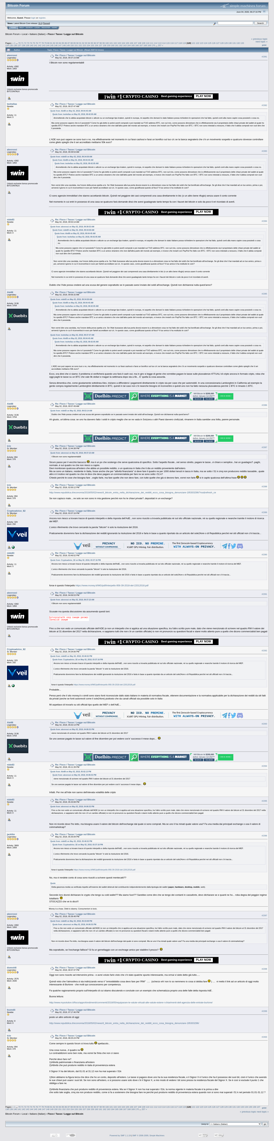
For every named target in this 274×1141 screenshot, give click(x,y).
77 (40, 43)
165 (133, 45)
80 (48, 43)
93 (86, 43)
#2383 (264, 151)
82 (54, 43)
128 (222, 43)
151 (76, 45)
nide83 (10, 219)
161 (117, 45)
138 (23, 45)
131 (234, 43)
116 (172, 43)
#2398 (264, 969)
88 (71, 43)
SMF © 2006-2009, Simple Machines (148, 1135)
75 (34, 43)
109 (143, 43)
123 (201, 43)
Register (46, 28)
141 (35, 45)
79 (45, 43)
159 (108, 45)
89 (74, 43)
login (33, 18)
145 (52, 45)
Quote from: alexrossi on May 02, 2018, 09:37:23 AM (72, 453)
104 (123, 43)
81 (51, 43)
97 (98, 43)
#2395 (264, 801)
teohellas (12, 104)
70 (19, 43)
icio (9, 446)
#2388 (264, 486)
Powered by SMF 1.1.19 (120, 1135)
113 (160, 43)
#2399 (264, 1011)
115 (168, 43)
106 (131, 43)
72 (25, 43)
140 (31, 45)
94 (89, 43)
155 (92, 45)
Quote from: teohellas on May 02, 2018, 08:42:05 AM (74, 114)
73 (28, 43)
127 (218, 43)
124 (205, 43)
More (54, 28)
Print (264, 45)
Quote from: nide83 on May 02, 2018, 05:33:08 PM (71, 921)
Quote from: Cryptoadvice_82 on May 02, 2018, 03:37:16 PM (75, 560)
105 (127, 43)
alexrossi (12, 55)
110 (147, 43)
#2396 (264, 836)
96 (95, 43)
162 (121, 45)
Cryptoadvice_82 (16, 510)
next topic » (262, 41)
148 (64, 45)
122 (197, 43)
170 (153, 45)
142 (39, 45)
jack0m (11, 834)
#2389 (264, 512)
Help (21, 28)
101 (111, 43)
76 (37, 43)
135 (11, 45)
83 (57, 43)
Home (13, 28)
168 (145, 45)
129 (226, 43)
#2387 (264, 447)
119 (184, 43)
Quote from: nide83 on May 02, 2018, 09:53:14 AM (71, 411)
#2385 (264, 294)
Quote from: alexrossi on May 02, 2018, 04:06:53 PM (72, 729)
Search (29, 28)
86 (66, 43)
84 (60, 43)
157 (100, 45)
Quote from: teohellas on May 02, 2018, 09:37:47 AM (72, 335)
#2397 (264, 915)
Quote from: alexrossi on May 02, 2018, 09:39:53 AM (72, 227)
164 (129, 45)
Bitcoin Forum (12, 34)
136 (15, 45)
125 (210, 43)
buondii (11, 1009)
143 (43, 45)
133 (242, 43)
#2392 (264, 651)
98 (101, 43)
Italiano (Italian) (37, 34)
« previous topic (259, 39)
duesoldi (11, 967)
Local (24, 34)
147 (60, 45)
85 (63, 43)
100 (107, 43)
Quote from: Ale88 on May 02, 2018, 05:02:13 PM (70, 772)
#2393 (264, 724)
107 (135, 43)
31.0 (40, 23)
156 (96, 45)
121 (193, 43)
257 (159, 45)
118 (180, 43)
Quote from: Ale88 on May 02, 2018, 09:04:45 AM (70, 111)
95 (92, 43)
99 (103, 43)
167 (141, 45)
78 (42, 43)
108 (139, 43)
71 (22, 43)
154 (88, 45)
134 (7, 45)
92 (83, 43)
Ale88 (10, 292)
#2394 (264, 766)
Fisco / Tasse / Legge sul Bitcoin (65, 34)
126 (214, 43)
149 (68, 45)
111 (152, 43)
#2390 (264, 554)
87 (69, 43)
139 (27, 45)
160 (113, 45)
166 (137, 45)
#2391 (264, 594)
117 (176, 43)
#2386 (264, 405)
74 (31, 43)
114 (164, 43)
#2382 (264, 105)
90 (77, 43)
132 (238, 43)
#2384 (264, 221)
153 (84, 45)
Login (37, 28)
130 (230, 43)
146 (56, 45)
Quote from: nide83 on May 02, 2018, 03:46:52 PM (71, 656)
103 (119, 43)
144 (48, 45)
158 (104, 45)
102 (115, 43)
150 (72, 45)
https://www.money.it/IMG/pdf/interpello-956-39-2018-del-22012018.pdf (112, 585)
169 (149, 45)
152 (80, 45)
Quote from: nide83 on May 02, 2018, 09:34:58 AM (71, 157)
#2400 (264, 1037)
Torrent (46, 23)
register (42, 18)
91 (80, 43)
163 (125, 45)
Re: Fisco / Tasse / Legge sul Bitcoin (75, 55)
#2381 (264, 57)
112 (156, 43)
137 (19, 45)
